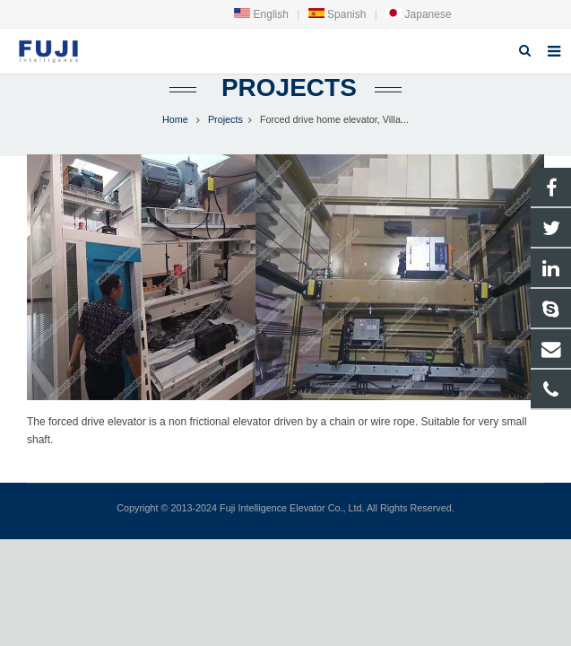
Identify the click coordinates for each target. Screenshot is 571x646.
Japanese (418, 14)
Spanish (337, 14)
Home (175, 119)
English (261, 14)
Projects (285, 87)
